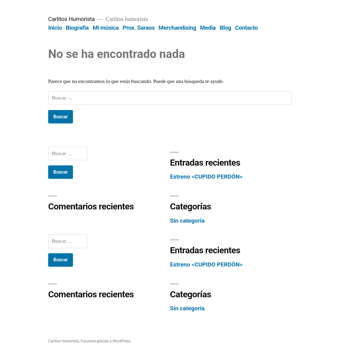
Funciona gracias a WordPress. (106, 341)
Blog (225, 27)
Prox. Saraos (138, 27)
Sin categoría (187, 220)
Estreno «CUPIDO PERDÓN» (206, 176)
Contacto (246, 27)
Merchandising (177, 27)
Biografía (77, 27)
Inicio (55, 27)
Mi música (106, 27)
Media (208, 27)
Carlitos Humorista (71, 19)
